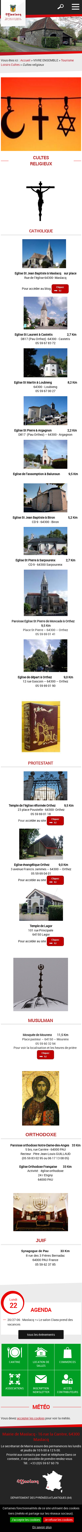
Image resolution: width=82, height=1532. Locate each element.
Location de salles (41, 1363)
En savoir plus (42, 1527)
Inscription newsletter (41, 1390)
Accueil (25, 60)
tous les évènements (41, 1334)
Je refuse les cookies (58, 1520)
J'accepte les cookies (25, 1520)
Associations (14, 1388)
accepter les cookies (31, 1418)
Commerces (67, 1362)
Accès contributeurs (67, 1390)
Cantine (14, 1362)
